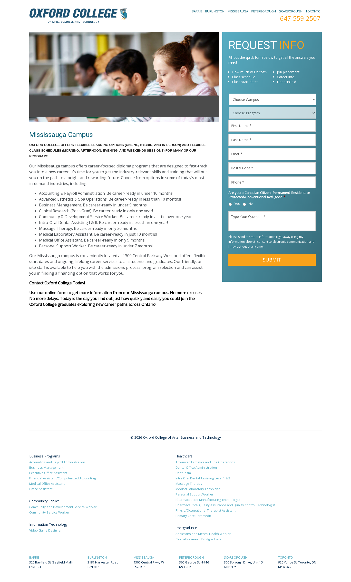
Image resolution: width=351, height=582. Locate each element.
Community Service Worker (49, 512)
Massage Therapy (189, 483)
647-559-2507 (300, 18)
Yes (237, 204)
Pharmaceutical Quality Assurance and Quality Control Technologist (225, 505)
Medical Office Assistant (47, 483)
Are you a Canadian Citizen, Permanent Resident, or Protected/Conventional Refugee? (269, 195)
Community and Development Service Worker (63, 507)
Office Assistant (40, 489)
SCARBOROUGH (290, 11)
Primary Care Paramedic (193, 516)
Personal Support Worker (194, 494)
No (251, 204)
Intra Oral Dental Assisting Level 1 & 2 (203, 478)
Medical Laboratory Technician (198, 489)
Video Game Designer (45, 530)
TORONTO (313, 11)
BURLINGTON (214, 11)
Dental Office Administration (196, 467)
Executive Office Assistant (48, 473)
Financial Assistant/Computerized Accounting (62, 478)
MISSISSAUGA (238, 11)
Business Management (46, 467)
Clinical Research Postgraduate (199, 539)
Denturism (183, 473)
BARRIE (197, 11)
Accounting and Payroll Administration (57, 462)
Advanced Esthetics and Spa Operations (205, 462)
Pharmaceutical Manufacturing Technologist (208, 499)
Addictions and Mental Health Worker (203, 534)
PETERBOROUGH (263, 11)
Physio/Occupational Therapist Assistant (205, 510)
